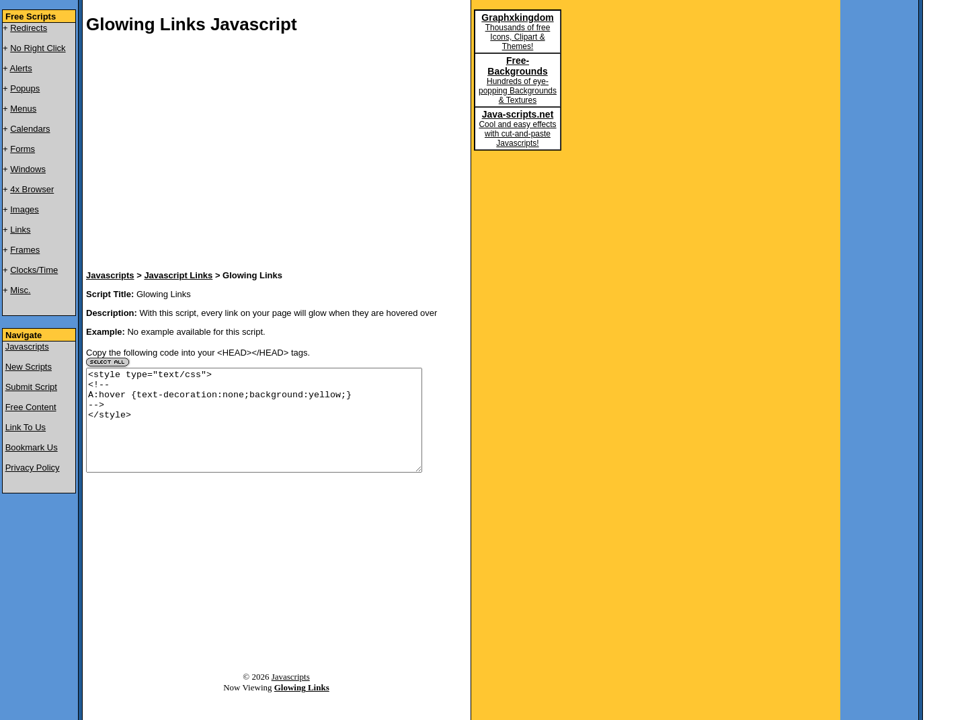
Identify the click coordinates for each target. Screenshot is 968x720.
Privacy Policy (32, 468)
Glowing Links (301, 708)
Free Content (30, 407)
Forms (22, 149)
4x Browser (32, 189)
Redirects (28, 28)
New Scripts (28, 367)
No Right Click (37, 48)
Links (20, 230)
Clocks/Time (34, 270)
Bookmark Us (31, 447)
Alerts (21, 68)
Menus (23, 109)
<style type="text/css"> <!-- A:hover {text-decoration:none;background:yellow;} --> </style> (254, 430)
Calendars (30, 129)
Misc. (20, 290)
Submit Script (31, 387)
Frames (25, 250)
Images (24, 209)
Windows (28, 169)
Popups (25, 88)
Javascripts (27, 347)
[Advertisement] (247, 154)
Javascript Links (178, 275)
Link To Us (25, 427)
